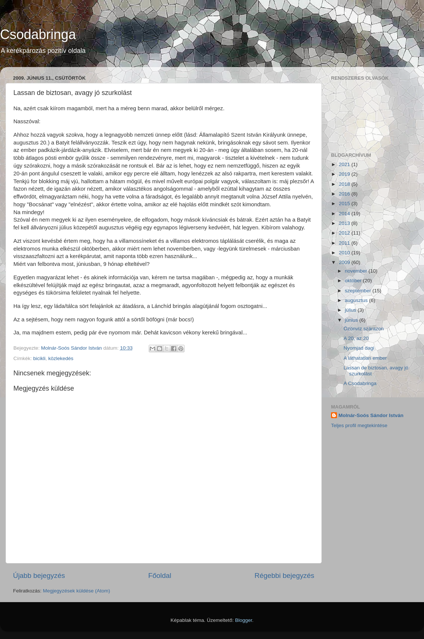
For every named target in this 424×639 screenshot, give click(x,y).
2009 (345, 262)
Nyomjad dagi (359, 348)
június (352, 320)
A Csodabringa (360, 383)
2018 (345, 184)
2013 (345, 223)
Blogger (243, 620)
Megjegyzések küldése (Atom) (76, 591)
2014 (345, 213)
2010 (345, 252)
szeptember (358, 290)
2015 (345, 203)
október (354, 280)
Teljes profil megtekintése (359, 425)
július (351, 310)
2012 (345, 233)
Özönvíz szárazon (364, 328)
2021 (345, 164)
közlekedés (61, 358)
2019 (345, 174)
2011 (345, 243)
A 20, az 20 (356, 338)
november (357, 271)
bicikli (39, 358)
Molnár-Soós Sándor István (371, 415)
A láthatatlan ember (365, 358)
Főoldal (159, 575)
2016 (345, 194)
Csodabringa (38, 34)
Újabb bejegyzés (39, 575)
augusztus (357, 300)
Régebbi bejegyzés (284, 575)
